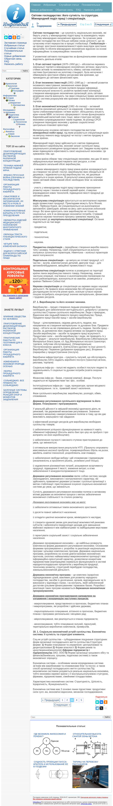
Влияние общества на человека (14, 317)
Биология (12, 86)
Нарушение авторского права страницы (94, 797)
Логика (11, 100)
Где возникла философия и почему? (49, 735)
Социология (19, 119)
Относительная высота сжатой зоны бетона (86, 735)
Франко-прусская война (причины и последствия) (13, 177)
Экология (15, 136)
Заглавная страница (15, 43)
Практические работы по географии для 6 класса (12, 341)
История (10, 98)
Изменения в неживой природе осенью (14, 363)
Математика (19, 105)
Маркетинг (16, 103)
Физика (21, 124)
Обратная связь (13, 59)
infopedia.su (37, 802)
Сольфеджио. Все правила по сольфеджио (13, 382)
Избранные (49, 5)
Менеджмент (9, 110)
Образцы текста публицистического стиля (15, 236)
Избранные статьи (14, 45)
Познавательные (91, 5)
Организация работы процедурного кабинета (11, 188)
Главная (35, 5)
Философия (8, 129)
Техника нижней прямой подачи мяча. (13, 168)
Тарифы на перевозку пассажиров (85, 763)
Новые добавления (15, 56)
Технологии (21, 122)
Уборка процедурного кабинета (11, 373)
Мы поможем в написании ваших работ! (15, 296)
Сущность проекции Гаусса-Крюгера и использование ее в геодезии (50, 764)
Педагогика (13, 115)
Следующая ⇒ (103, 24)
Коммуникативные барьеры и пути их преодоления (14, 213)
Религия (15, 117)
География (18, 91)
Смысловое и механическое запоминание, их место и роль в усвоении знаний (13, 201)
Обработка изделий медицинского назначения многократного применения (14, 225)
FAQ (6, 61)
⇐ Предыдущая (67, 24)
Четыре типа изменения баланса (15, 245)
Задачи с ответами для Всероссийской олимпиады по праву (15, 254)
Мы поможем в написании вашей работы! (47, 799)
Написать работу (13, 64)
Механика (10, 112)
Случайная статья (14, 48)
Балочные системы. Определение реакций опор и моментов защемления (15, 395)
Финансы (10, 131)
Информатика (10, 95)
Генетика (15, 88)
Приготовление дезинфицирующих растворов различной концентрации (14, 156)
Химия (11, 134)
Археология (11, 83)
